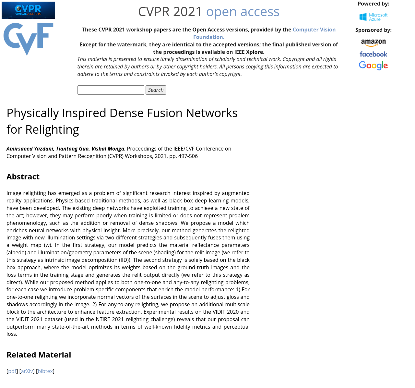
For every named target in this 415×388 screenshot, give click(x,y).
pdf (12, 371)
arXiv (27, 371)
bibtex (45, 371)
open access (243, 11)
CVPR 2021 (170, 11)
